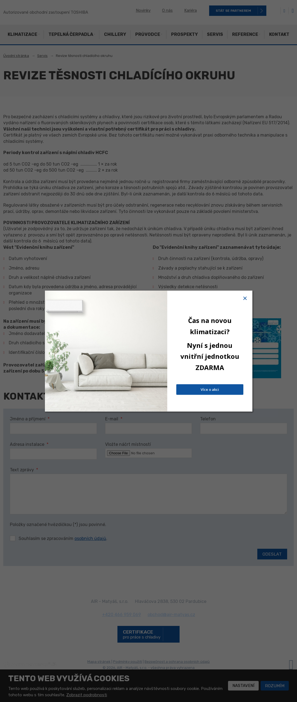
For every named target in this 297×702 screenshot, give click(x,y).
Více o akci (210, 389)
